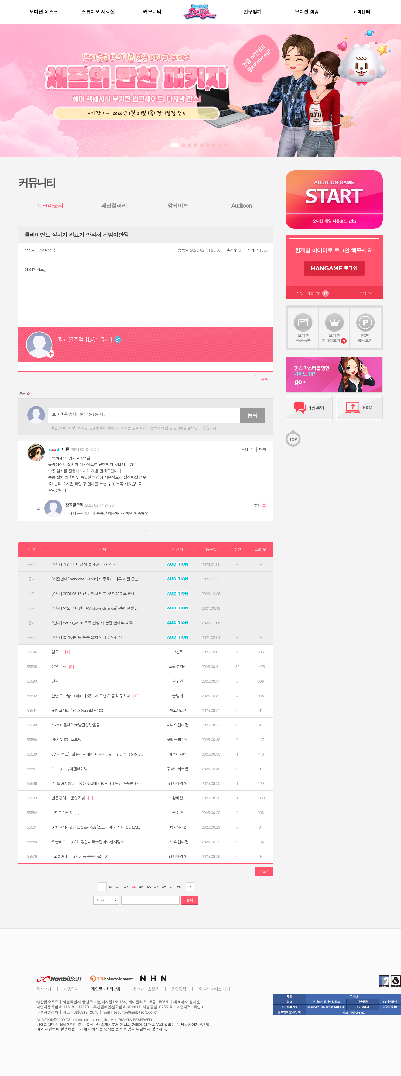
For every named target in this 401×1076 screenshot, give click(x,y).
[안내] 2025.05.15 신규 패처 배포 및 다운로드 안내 (93, 593)
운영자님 (62, 666)
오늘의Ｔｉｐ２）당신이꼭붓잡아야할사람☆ (87, 841)
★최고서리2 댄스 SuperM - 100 (77, 710)
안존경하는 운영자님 (72, 798)
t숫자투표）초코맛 (66, 739)
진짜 (55, 681)
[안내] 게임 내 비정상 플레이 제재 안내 (83, 564)
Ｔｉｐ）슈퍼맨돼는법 (69, 768)
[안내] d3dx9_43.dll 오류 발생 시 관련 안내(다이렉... (93, 622)
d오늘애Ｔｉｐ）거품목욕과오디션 (79, 856)
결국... (60, 651)
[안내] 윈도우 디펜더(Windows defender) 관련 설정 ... (95, 608)
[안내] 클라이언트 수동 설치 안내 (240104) (86, 637)
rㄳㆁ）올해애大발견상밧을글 (75, 725)
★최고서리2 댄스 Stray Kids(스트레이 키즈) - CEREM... (96, 827)
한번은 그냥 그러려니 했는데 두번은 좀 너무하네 (94, 695)
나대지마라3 (65, 812)
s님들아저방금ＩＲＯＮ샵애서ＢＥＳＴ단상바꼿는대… (96, 783)
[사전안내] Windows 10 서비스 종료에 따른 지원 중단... (96, 578)
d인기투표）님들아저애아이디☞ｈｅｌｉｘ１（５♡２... (97, 754)
